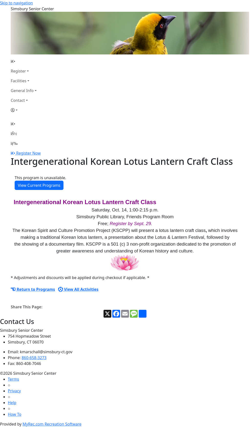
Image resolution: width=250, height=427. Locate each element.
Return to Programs (33, 289)
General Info (22, 90)
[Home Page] (24, 61)
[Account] (24, 110)
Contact (18, 100)
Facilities (18, 80)
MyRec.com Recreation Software (51, 424)
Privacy (14, 391)
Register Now (28, 153)
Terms (13, 379)
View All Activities (78, 289)
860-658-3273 (34, 357)
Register (18, 71)
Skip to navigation (16, 3)
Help (12, 402)
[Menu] (14, 143)
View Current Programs (39, 185)
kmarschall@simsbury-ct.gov (46, 351)
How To (14, 414)
